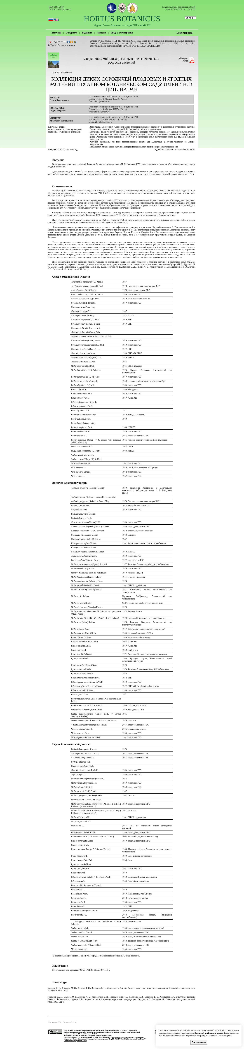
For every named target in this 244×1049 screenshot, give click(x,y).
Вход (113, 32)
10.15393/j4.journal (62, 9)
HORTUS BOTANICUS (122, 18)
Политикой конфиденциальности (209, 1033)
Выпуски (56, 32)
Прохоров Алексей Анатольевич (100, 1035)
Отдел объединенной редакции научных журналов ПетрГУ (93, 1039)
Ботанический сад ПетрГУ (136, 1039)
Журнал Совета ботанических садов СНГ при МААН (122, 25)
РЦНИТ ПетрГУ (120, 1039)
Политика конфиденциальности (75, 1041)
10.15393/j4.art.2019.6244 (148, 46)
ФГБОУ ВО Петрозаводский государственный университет (93, 1037)
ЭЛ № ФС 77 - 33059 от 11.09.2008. (85, 1034)
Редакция (87, 32)
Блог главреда (184, 32)
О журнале (71, 32)
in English (52, 45)
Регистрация (126, 32)
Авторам (101, 32)
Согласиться (199, 1042)
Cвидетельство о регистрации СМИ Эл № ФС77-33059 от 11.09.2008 (178, 8)
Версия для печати (66, 45)
